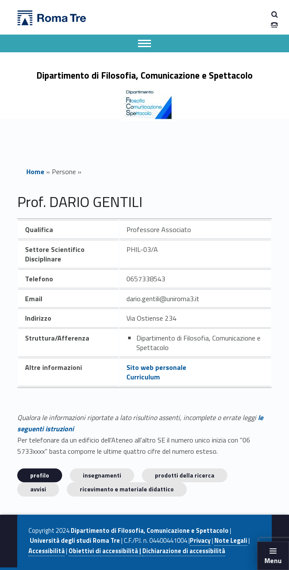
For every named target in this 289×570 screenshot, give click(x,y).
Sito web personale (156, 367)
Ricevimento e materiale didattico (127, 489)
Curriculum (143, 377)
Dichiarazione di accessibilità (183, 551)
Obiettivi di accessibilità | (105, 551)
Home (35, 171)
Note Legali (230, 540)
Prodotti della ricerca (184, 475)
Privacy (200, 540)
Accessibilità (46, 551)
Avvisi (38, 489)
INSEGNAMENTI (102, 475)
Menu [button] (273, 560)
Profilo (39, 475)
